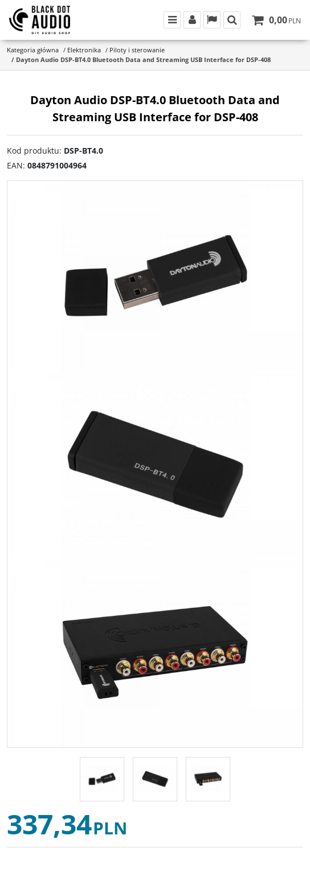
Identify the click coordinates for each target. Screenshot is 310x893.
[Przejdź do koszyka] (285, 20)
